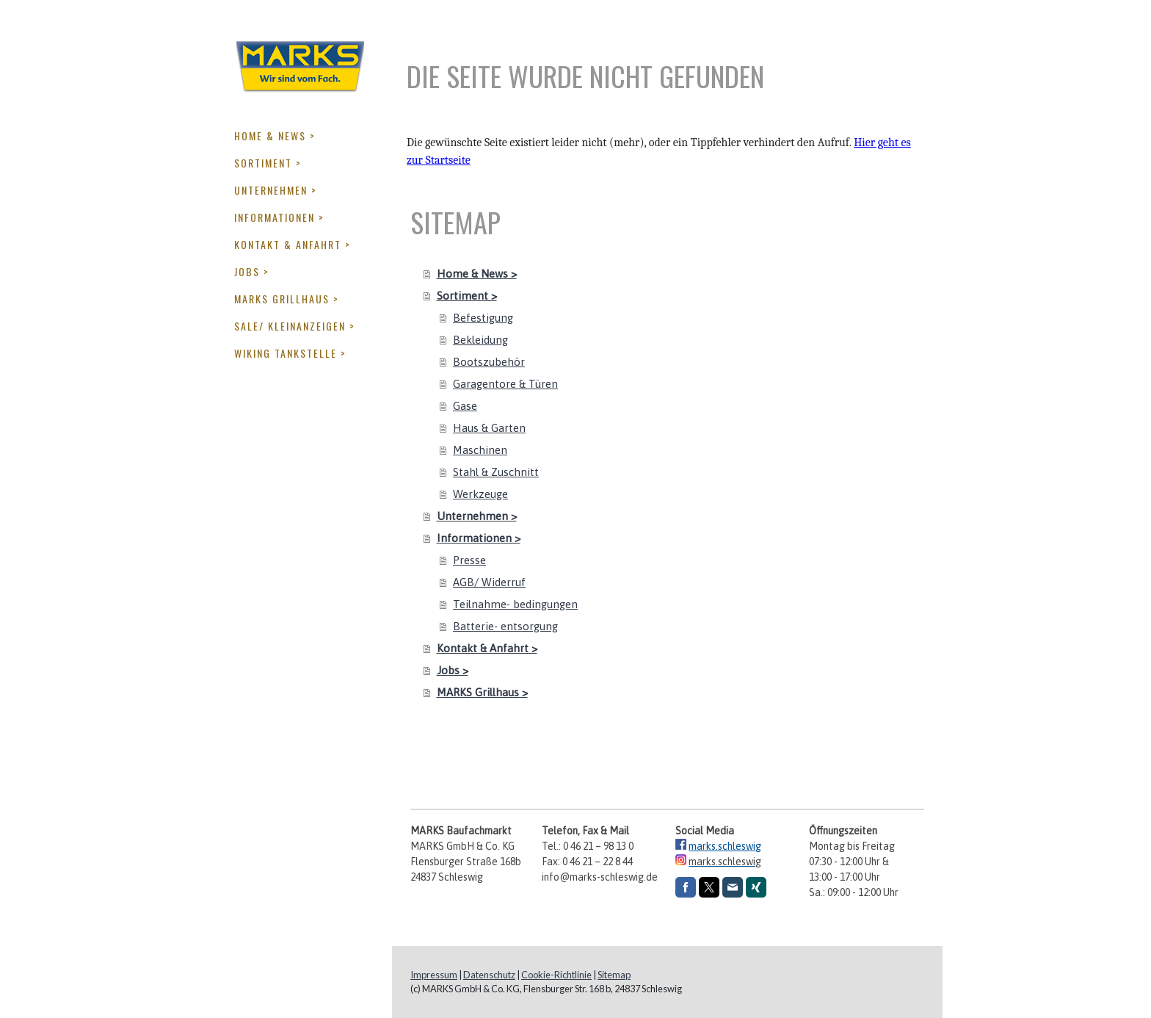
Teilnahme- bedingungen (515, 604)
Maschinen (480, 450)
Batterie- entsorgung (505, 626)
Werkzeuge (480, 494)
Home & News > (275, 135)
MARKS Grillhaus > (286, 298)
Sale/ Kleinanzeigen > (294, 325)
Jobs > (251, 271)
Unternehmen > (275, 190)
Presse (469, 560)
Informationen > (279, 217)
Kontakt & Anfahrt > (292, 244)
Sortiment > (268, 162)
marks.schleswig (725, 846)
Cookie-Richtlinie (556, 975)
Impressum (433, 975)
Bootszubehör (489, 361)
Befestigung (483, 317)
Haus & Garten (489, 428)
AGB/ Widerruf (489, 582)
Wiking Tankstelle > (290, 353)
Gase (465, 406)
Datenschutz (489, 975)
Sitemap (614, 975)
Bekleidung (480, 339)
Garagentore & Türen (505, 384)
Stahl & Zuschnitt (496, 472)
